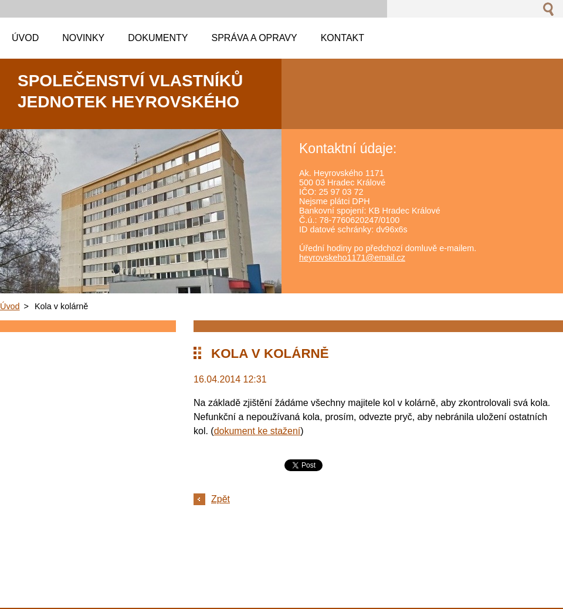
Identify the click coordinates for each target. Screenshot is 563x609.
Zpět (220, 499)
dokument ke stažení (257, 431)
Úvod (10, 306)
